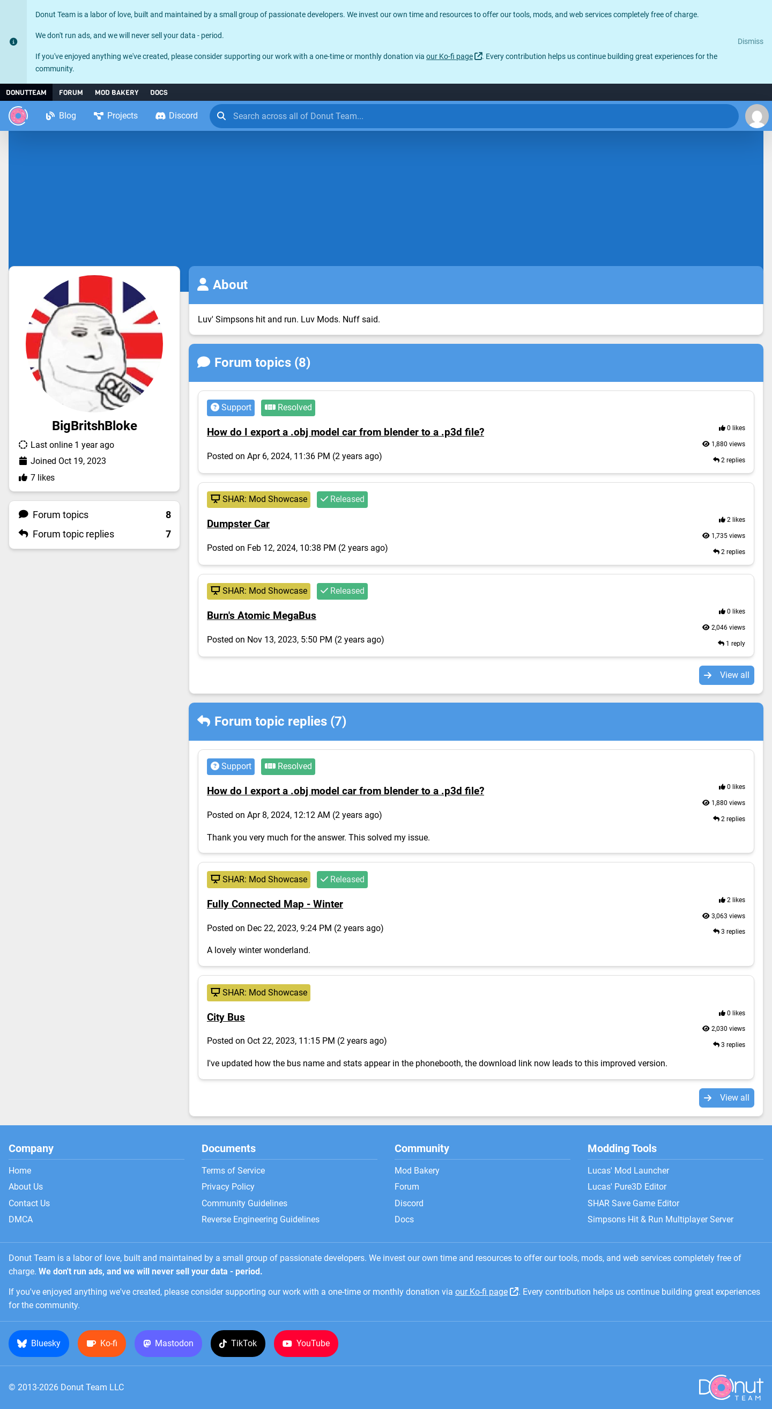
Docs (159, 92)
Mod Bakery (116, 92)
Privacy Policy (228, 1187)
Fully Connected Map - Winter (275, 904)
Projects (115, 115)
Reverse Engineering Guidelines (261, 1219)
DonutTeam (26, 92)
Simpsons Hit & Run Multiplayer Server (660, 1219)
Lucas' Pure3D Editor (627, 1187)
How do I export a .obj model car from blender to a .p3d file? (345, 432)
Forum (71, 92)
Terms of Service (233, 1171)
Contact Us (29, 1203)
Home (20, 1171)
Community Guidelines (244, 1203)
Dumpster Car (238, 524)
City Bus (226, 1017)
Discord (176, 115)
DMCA (21, 1219)
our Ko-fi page (449, 56)
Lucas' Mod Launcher (628, 1171)
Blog (60, 115)
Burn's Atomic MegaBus (261, 616)
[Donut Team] (18, 116)
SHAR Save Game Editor (633, 1203)
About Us (26, 1187)
